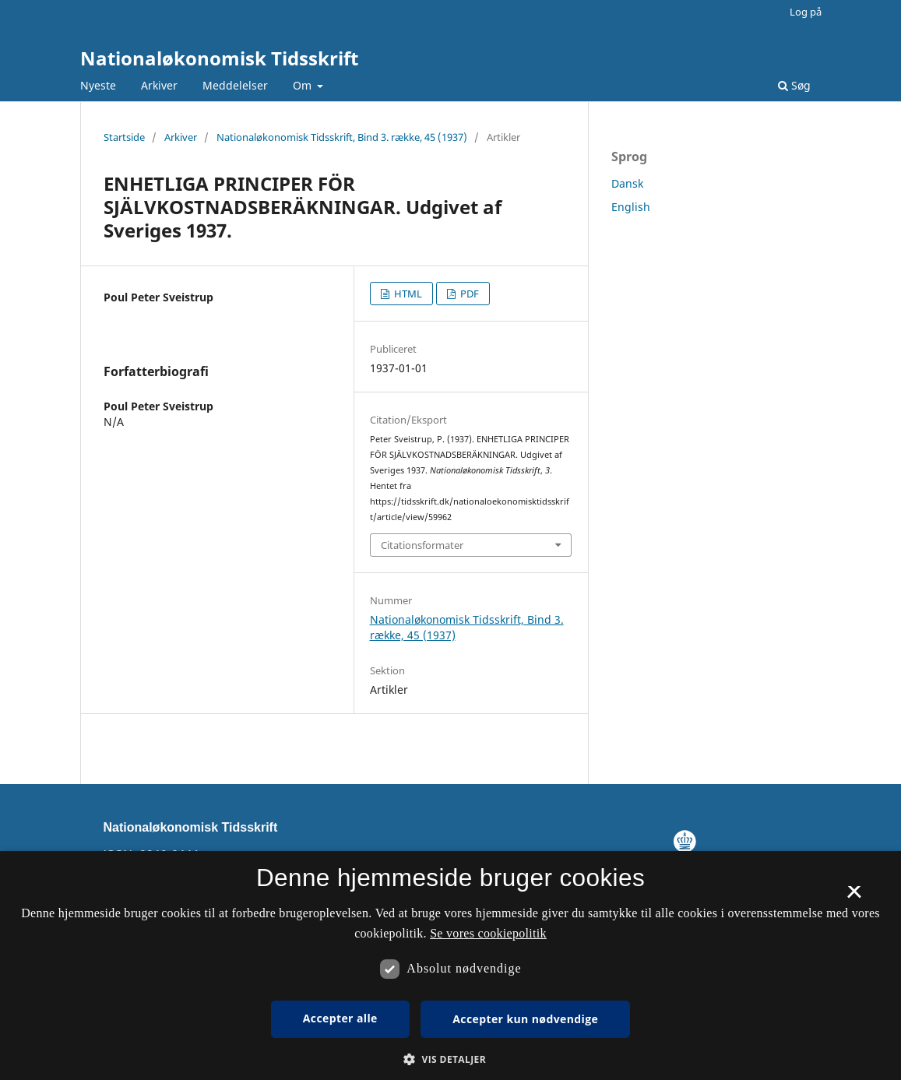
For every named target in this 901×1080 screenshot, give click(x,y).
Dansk (627, 183)
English (630, 206)
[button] (450, 1059)
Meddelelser (235, 85)
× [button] (854, 897)
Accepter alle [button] (340, 1018)
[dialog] (450, 965)
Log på (806, 12)
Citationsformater (422, 545)
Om (304, 85)
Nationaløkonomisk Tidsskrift (219, 58)
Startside (124, 137)
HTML (407, 294)
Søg (794, 85)
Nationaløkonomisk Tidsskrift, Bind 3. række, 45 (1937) (341, 137)
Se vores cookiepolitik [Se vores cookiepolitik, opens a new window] (488, 933)
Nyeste (98, 85)
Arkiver (159, 85)
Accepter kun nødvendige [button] (525, 1018)
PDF (468, 294)
